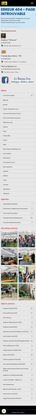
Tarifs (5, 180)
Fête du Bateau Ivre (9, 66)
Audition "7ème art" (9, 40)
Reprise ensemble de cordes (18, 389)
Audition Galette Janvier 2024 (18, 322)
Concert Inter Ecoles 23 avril (12, 113)
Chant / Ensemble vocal (10, 109)
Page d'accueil (7, 122)
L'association (7, 153)
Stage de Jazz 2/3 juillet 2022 (18, 350)
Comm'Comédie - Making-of (18, 380)
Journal (5, 104)
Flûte (4, 144)
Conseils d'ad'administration (18, 222)
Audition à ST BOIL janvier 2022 (18, 375)
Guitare (5, 127)
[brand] (5, 3)
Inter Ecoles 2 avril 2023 (18, 336)
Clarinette (6, 193)
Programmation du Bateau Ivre (18, 218)
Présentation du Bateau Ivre (12, 149)
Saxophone (6, 189)
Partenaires (6, 158)
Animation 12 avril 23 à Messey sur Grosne (18, 332)
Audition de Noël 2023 (18, 327)
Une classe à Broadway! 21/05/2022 (18, 364)
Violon (5, 140)
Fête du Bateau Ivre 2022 (18, 345)
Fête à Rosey (18, 318)
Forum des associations (18, 213)
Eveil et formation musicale (11, 118)
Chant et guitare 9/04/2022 (18, 359)
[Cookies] (4, 411)
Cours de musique (8, 95)
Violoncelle (6, 136)
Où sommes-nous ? (9, 162)
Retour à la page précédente (10, 26)
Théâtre (5, 171)
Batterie (5, 100)
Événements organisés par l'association (18, 209)
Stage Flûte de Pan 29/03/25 (18, 398)
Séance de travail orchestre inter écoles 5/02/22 (18, 370)
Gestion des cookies (18, 412)
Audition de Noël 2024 (18, 308)
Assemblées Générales (18, 204)
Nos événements (18, 384)
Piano (5, 131)
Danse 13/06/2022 (18, 355)
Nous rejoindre (7, 167)
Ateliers (5, 176)
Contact (5, 184)
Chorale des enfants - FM (11, 56)
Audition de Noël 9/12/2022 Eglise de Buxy (18, 341)
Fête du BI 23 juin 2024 (18, 313)
